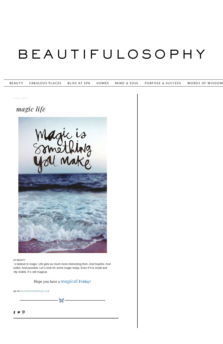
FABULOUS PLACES (45, 83)
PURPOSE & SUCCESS (163, 83)
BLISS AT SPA (79, 83)
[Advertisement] (97, 18)
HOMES (103, 83)
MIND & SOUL (127, 83)
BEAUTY (16, 83)
